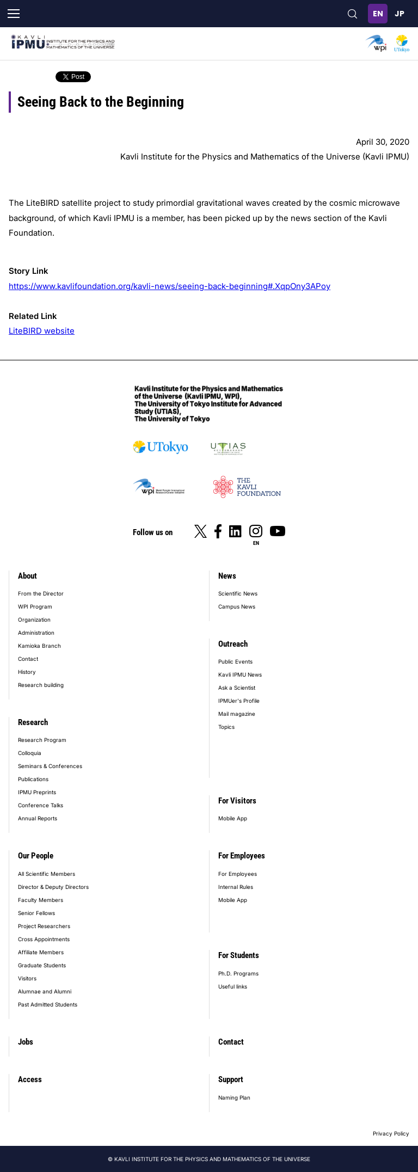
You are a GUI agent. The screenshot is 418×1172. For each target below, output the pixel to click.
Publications (33, 779)
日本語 (399, 13)
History (27, 671)
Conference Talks (40, 805)
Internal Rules (235, 886)
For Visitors (237, 801)
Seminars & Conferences (50, 766)
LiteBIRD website (42, 331)
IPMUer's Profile (239, 700)
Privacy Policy (391, 1133)
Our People (35, 856)
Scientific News (237, 593)
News (227, 576)
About (27, 576)
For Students (238, 955)
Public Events (235, 661)
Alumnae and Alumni (44, 991)
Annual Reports (37, 818)
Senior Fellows (36, 913)
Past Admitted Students (47, 1004)
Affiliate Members (41, 952)
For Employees (241, 856)
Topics (226, 726)
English (378, 13)
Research (33, 722)
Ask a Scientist (236, 687)
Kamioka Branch (39, 645)
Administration (36, 632)
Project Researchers (44, 926)
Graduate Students (42, 965)
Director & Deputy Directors (53, 886)
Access (30, 1079)
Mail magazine (236, 713)
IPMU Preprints (37, 792)
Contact (28, 658)
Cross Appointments (44, 939)
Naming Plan (234, 1097)
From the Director (41, 593)
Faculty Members (40, 900)
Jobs (25, 1042)
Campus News (236, 606)
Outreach (233, 644)
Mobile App (232, 818)
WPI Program (35, 606)
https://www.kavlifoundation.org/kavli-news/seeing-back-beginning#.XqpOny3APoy (169, 286)
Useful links (232, 986)
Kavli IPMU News (240, 674)
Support (230, 1079)
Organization (34, 619)
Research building (41, 685)
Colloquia (29, 753)
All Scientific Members (46, 873)
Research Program (42, 740)
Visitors (27, 978)
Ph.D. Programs (238, 973)
